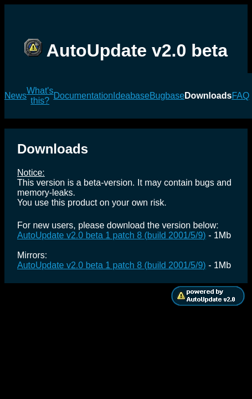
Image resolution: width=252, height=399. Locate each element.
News (15, 95)
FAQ (240, 95)
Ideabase (131, 95)
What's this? (40, 95)
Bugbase (167, 95)
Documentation (83, 95)
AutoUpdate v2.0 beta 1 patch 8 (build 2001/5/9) (111, 235)
